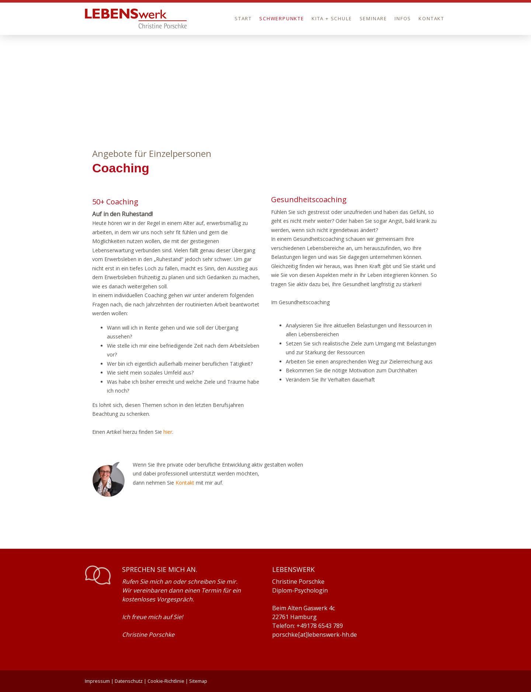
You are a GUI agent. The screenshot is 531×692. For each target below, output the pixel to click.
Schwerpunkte (281, 18)
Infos (403, 18)
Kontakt (431, 18)
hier (167, 431)
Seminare (374, 18)
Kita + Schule (332, 18)
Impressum (97, 681)
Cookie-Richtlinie (166, 681)
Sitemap (198, 681)
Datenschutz (129, 681)
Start (243, 18)
